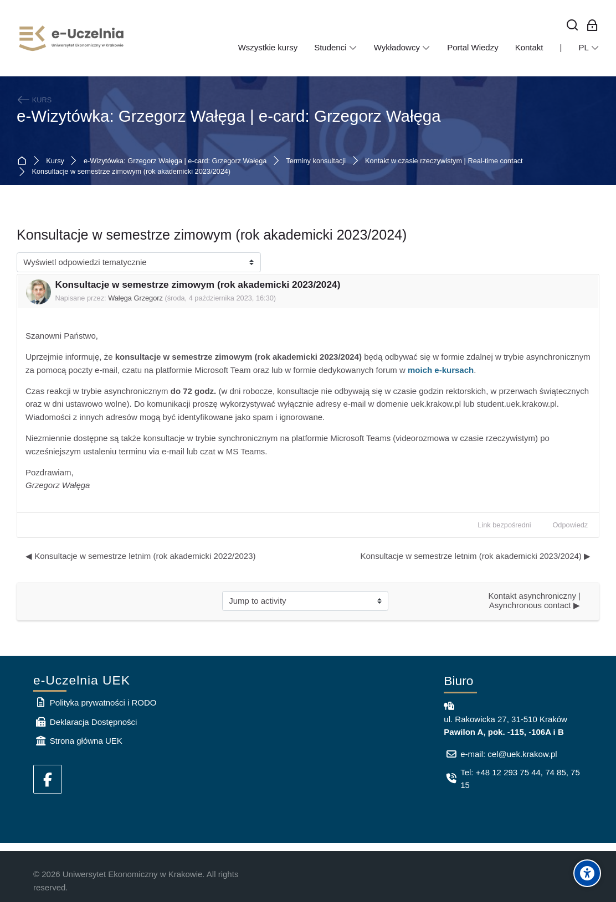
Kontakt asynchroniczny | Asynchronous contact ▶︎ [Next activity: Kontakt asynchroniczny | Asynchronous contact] (536, 600)
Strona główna (24, 160)
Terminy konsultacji (316, 161)
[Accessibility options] (587, 873)
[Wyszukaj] (572, 26)
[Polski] (588, 48)
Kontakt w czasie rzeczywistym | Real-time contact (444, 161)
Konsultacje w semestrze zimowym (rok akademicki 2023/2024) (131, 171)
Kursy (55, 161)
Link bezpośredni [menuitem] (504, 525)
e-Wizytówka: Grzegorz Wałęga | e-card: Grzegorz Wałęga (229, 116)
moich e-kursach (441, 370)
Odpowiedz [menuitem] (570, 525)
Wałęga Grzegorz (135, 298)
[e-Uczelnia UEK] (72, 38)
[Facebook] (47, 779)
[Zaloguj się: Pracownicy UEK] (592, 26)
